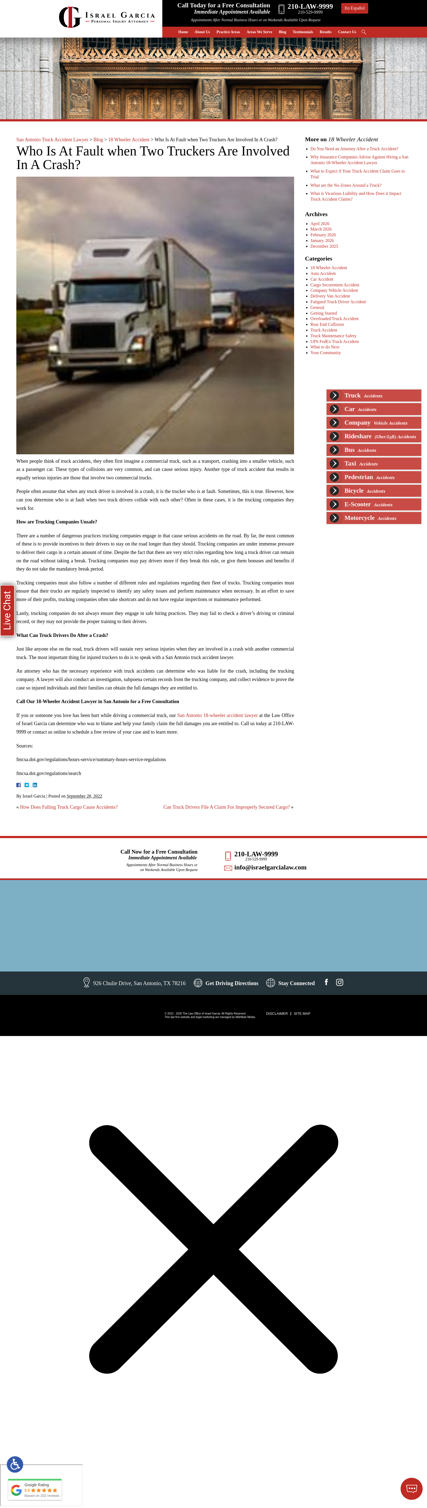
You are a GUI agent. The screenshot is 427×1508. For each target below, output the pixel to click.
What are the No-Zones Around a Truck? (346, 185)
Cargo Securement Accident (335, 285)
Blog (282, 32)
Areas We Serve (259, 32)
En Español (355, 8)
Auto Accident (323, 273)
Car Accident (322, 279)
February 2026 (324, 234)
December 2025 (325, 246)
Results (326, 32)
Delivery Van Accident (330, 296)
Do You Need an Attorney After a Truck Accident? (355, 148)
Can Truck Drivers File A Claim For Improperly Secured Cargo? (226, 807)
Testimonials (303, 32)
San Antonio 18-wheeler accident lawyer (217, 715)
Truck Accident (324, 330)
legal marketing (205, 1017)
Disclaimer (277, 1014)
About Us (202, 32)
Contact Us (347, 32)
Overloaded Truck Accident (335, 318)
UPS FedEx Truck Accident (335, 341)
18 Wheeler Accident (129, 139)
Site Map (302, 1014)
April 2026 (320, 223)
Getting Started (324, 313)
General (318, 307)
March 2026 (321, 229)
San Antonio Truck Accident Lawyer (52, 139)
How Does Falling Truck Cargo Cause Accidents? (69, 807)
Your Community (326, 352)
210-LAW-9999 (256, 854)
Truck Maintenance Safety (334, 335)
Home (183, 32)
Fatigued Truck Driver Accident (339, 301)
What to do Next (325, 347)
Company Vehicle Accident (335, 290)
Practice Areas (228, 32)
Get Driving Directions (232, 983)
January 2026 (322, 240)
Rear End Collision (327, 324)
